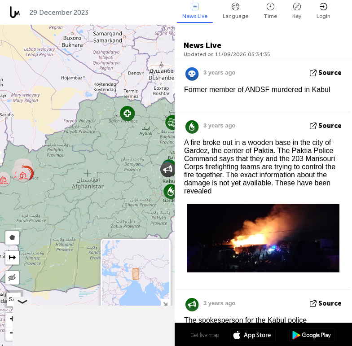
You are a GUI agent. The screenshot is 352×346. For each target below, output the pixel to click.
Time (270, 11)
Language (235, 11)
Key (296, 11)
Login (323, 11)
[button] (172, 122)
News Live (194, 11)
